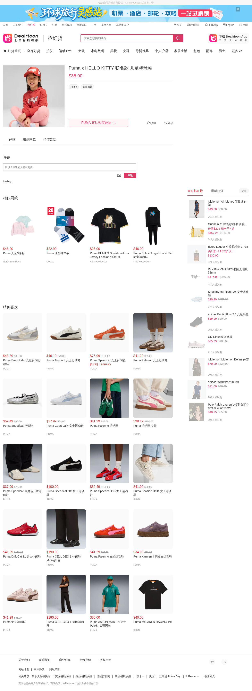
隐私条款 (54, 669)
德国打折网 (103, 676)
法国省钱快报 (84, 676)
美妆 (113, 51)
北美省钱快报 (20, 37)
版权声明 (105, 659)
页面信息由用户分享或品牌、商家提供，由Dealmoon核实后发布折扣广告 (58, 683)
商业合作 (65, 659)
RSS (224, 662)
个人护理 (161, 51)
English (228, 25)
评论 (130, 175)
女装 (81, 51)
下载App (211, 25)
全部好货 (33, 51)
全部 (243, 190)
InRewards (192, 676)
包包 (196, 51)
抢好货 (31, 25)
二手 (94, 25)
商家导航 (82, 25)
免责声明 (85, 659)
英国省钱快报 (63, 676)
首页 (5, 25)
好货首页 (12, 51)
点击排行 (18, 25)
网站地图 (23, 669)
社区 (54, 25)
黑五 (151, 676)
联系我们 (193, 25)
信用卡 (43, 25)
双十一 (140, 676)
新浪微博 (212, 662)
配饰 (209, 51)
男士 (222, 51)
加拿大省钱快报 (41, 676)
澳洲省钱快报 (123, 676)
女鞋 (126, 51)
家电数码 (97, 51)
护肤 (49, 51)
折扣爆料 (67, 25)
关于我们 (24, 659)
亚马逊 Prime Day (169, 676)
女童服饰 (87, 86)
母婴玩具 (142, 51)
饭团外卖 (106, 25)
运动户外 (65, 51)
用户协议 (39, 669)
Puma (73, 86)
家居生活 (180, 51)
